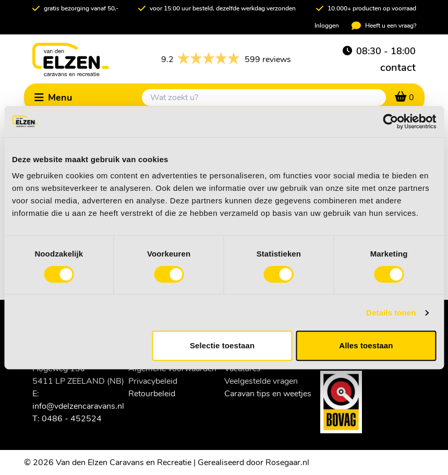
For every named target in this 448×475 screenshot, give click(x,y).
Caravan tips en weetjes (267, 393)
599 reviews (226, 59)
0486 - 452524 (72, 418)
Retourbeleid (151, 393)
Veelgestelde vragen (261, 381)
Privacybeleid (152, 381)
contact (398, 67)
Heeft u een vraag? (384, 25)
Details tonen (391, 312)
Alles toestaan (366, 345)
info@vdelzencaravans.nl (78, 406)
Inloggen (326, 25)
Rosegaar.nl (287, 462)
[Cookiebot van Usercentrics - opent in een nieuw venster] (390, 121)
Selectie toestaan (222, 345)
